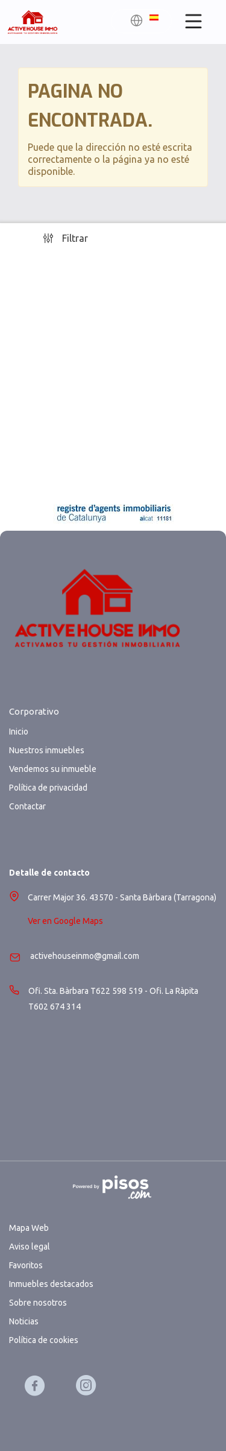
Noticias (24, 1321)
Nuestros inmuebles (46, 750)
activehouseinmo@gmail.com (84, 956)
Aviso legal (29, 1246)
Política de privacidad (48, 787)
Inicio (18, 731)
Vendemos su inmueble (52, 769)
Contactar (27, 806)
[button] (144, 22)
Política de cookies (43, 1340)
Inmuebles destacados (51, 1284)
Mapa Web (29, 1228)
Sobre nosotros (38, 1302)
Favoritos (26, 1265)
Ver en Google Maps (65, 921)
